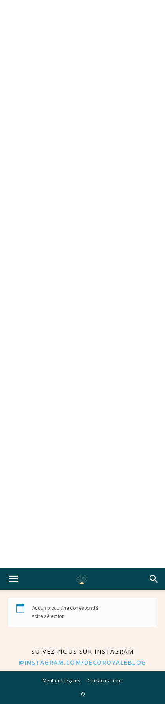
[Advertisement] (82, 284)
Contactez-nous (104, 680)
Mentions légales (61, 680)
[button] (13, 579)
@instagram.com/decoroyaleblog (82, 662)
